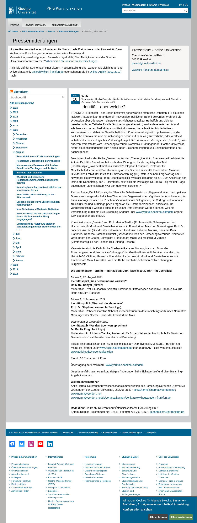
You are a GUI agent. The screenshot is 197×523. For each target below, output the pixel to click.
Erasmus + (53, 491)
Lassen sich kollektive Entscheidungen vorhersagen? (38, 203)
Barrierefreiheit (110, 433)
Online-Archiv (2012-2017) (105, 71)
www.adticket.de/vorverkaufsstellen (92, 351)
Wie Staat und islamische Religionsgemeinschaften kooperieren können (37, 180)
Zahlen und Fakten (20, 491)
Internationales (55, 457)
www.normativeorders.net (86, 393)
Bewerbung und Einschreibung (129, 472)
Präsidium (163, 464)
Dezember (21, 134)
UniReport (16, 477)
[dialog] (158, 510)
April (18, 247)
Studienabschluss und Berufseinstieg (132, 483)
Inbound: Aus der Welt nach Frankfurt (61, 466)
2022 (15, 125)
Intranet (153, 5)
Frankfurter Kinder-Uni (21, 487)
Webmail (164, 5)
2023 (15, 121)
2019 (15, 269)
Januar (19, 260)
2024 (15, 116)
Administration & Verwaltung (171, 467)
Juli (18, 234)
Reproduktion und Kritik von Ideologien (38, 156)
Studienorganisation (131, 477)
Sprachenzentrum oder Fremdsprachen (59, 496)
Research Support (93, 464)
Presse (126, 5)
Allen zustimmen (181, 517)
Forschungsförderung (95, 474)
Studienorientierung (131, 467)
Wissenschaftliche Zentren (97, 467)
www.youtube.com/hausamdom (154, 211)
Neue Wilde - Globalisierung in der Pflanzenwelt (35, 196)
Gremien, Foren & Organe (170, 481)
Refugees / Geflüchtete (59, 487)
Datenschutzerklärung (88, 433)
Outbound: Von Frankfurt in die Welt (61, 472)
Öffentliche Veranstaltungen (24, 467)
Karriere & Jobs (18, 484)
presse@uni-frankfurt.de (146, 63)
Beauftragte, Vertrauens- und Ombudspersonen (170, 486)
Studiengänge (128, 464)
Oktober (20, 143)
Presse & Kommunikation (24, 457)
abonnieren (19, 91)
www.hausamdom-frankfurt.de (153, 397)
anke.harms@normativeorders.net (154, 389)
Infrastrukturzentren (94, 477)
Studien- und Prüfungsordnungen (131, 493)
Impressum (68, 433)
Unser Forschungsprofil (96, 471)
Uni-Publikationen (35, 25)
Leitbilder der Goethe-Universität (168, 476)
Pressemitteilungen (20, 464)
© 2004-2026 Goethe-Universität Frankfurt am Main (34, 433)
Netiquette (151, 433)
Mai (17, 243)
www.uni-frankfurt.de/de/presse (150, 69)
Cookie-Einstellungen (132, 433)
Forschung (90, 457)
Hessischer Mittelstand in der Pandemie (38, 161)
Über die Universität (168, 457)
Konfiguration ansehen (137, 509)
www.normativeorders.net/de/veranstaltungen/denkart (103, 397)
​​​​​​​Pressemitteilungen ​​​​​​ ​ (69, 31)
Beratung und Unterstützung (135, 487)
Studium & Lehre (130, 457)
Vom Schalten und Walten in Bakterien (38, 209)
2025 (15, 112)
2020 (15, 265)
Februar (20, 256)
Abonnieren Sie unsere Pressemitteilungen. (72, 61)
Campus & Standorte (168, 471)
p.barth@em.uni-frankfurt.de (167, 411)
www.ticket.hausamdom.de (115, 347)
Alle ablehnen (158, 517)
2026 (15, 108)
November (21, 138)
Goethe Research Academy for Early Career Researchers (61, 504)
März (18, 251)
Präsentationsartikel (65, 25)
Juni (18, 238)
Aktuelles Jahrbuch (20, 474)
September (22, 147)
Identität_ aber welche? (29, 172)
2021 (15, 130)
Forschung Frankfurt (20, 481)
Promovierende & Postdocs (98, 481)
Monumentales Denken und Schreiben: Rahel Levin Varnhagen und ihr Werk (38, 167)
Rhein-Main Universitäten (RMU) (170, 493)
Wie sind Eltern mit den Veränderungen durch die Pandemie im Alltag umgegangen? (38, 216)
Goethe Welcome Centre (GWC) (60, 483)
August (20, 152)
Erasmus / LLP (55, 477)
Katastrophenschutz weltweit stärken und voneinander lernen (39, 189)
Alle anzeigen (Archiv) (22, 103)
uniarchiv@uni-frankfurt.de (47, 71)
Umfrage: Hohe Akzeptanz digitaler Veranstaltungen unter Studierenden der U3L (39, 226)
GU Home (13, 31)
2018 (15, 273)
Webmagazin (139, 5)
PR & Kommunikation (64, 8)
